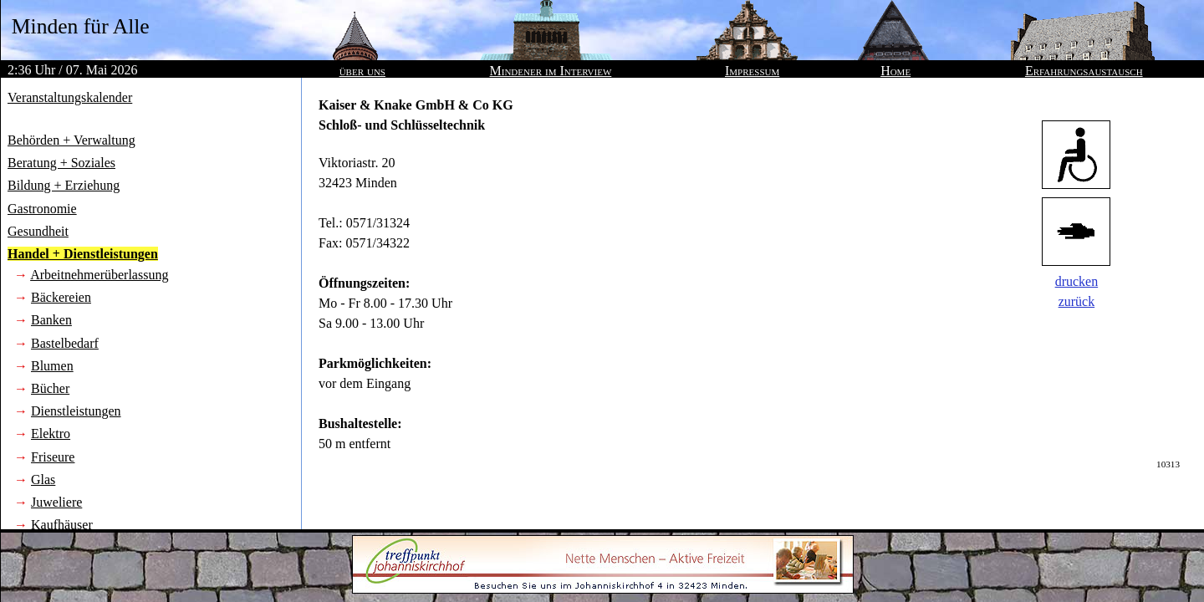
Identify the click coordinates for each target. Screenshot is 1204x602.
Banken (51, 320)
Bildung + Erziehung (64, 185)
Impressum (752, 71)
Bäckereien (61, 297)
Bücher (50, 388)
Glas (43, 479)
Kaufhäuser (62, 525)
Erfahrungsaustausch (1084, 71)
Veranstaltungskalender (70, 97)
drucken (1077, 281)
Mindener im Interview (551, 71)
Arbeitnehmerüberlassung (99, 275)
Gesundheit (38, 231)
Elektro (50, 433)
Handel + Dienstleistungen (83, 254)
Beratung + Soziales (61, 163)
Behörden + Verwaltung (71, 140)
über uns (362, 71)
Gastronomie (42, 209)
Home (895, 71)
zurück (1077, 301)
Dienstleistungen (76, 411)
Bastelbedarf (65, 343)
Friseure (52, 457)
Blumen (52, 366)
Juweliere (56, 502)
